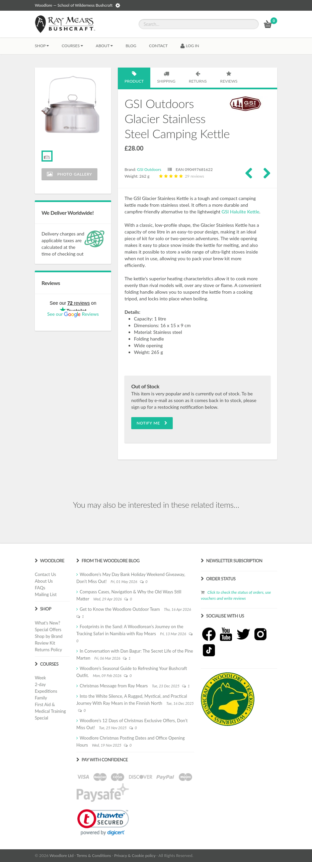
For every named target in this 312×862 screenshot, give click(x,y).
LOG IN (189, 45)
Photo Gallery (69, 174)
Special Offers (48, 629)
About (104, 45)
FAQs (40, 587)
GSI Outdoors (149, 169)
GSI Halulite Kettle (240, 211)
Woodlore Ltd (62, 855)
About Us (44, 581)
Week (40, 677)
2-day (40, 684)
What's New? (47, 623)
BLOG (131, 45)
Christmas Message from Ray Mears (114, 685)
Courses (72, 45)
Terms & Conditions (94, 855)
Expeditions (46, 691)
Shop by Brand (49, 636)
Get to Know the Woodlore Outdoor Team (120, 609)
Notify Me (152, 422)
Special (41, 718)
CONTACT (158, 45)
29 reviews (181, 176)
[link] (103, 822)
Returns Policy (48, 649)
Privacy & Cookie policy (134, 855)
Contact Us (45, 574)
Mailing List (46, 594)
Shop (42, 45)
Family (41, 697)
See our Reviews (73, 314)
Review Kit (45, 643)
